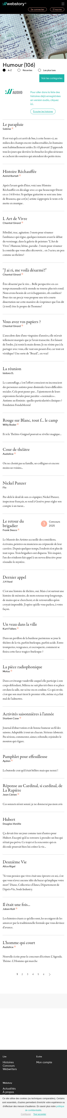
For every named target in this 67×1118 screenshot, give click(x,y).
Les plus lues (47, 70)
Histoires (8, 1062)
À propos (8, 1092)
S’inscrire (57, 9)
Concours (9, 1065)
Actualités (9, 1088)
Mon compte (44, 1062)
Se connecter (37, 9)
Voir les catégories (51, 78)
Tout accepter (39, 1114)
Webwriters (10, 1069)
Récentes (25, 70)
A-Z (7, 70)
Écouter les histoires (43, 111)
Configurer (26, 1114)
